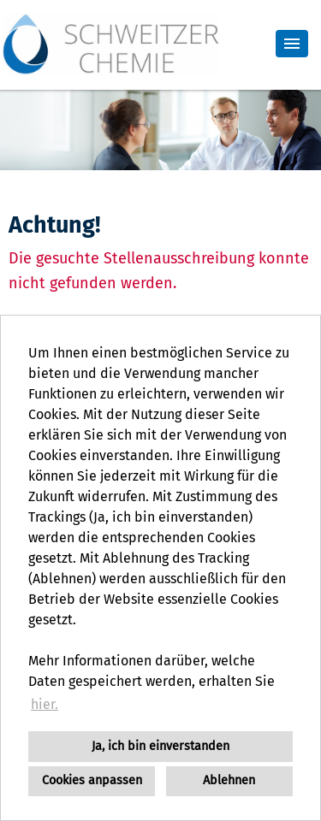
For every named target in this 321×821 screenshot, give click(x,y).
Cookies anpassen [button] (92, 780)
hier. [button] (44, 704)
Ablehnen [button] (229, 780)
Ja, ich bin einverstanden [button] (160, 746)
